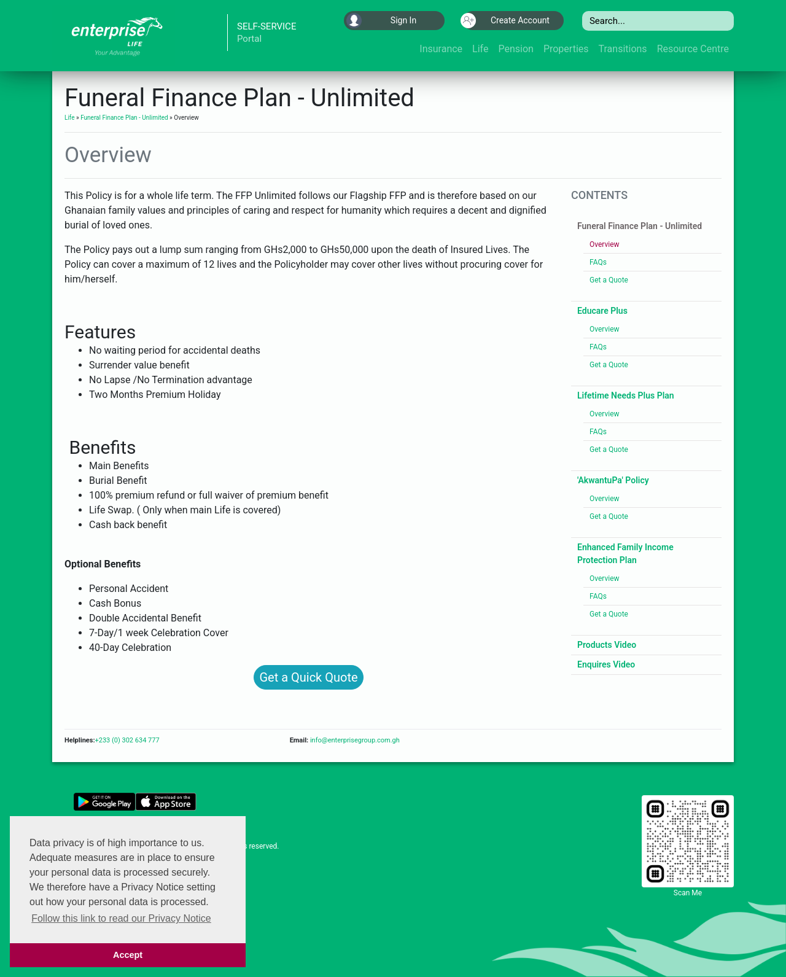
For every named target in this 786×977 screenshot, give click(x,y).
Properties (566, 49)
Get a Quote (609, 280)
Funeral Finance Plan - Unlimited (124, 117)
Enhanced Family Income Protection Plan (625, 553)
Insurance (440, 49)
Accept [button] (127, 955)
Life (480, 49)
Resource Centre (693, 49)
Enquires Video (606, 664)
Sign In (381, 20)
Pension (515, 49)
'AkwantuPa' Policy (613, 480)
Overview (605, 244)
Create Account (506, 20)
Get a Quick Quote (308, 677)
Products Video (606, 645)
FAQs (598, 262)
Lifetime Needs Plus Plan (625, 395)
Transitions (623, 49)
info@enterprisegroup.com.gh (354, 740)
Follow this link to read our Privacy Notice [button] (121, 918)
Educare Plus (602, 311)
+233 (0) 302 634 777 (127, 740)
